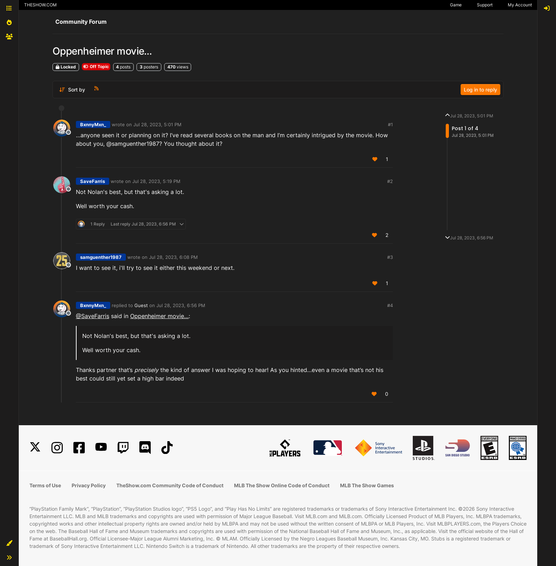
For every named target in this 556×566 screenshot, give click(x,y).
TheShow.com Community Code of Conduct (169, 485)
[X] (35, 447)
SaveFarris (92, 181)
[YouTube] (101, 447)
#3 (390, 257)
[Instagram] (57, 447)
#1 (390, 124)
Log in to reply (480, 90)
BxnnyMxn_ (93, 124)
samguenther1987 (101, 257)
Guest (141, 305)
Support (485, 4)
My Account (520, 4)
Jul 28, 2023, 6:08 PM (173, 257)
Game (456, 4)
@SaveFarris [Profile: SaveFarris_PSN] (92, 316)
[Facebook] (79, 447)
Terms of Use (45, 485)
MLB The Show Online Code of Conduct (281, 485)
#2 (390, 181)
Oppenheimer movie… (159, 316)
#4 (390, 305)
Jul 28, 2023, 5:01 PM (157, 124)
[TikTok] (167, 447)
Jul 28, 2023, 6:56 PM (180, 305)
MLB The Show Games (367, 485)
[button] (9, 543)
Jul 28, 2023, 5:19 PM (156, 181)
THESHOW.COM (40, 4)
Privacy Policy (89, 485)
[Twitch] (123, 447)
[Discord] (145, 447)
